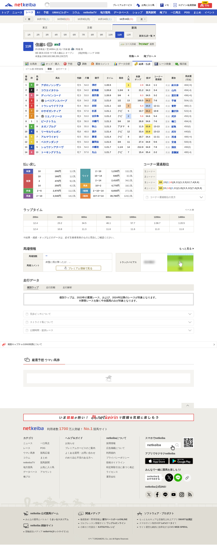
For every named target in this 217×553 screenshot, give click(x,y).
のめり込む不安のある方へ (79, 457)
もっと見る (185, 248)
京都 (89, 27)
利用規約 (111, 453)
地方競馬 (105, 12)
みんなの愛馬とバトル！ (47, 519)
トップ (5, 12)
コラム (76, 12)
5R (65, 34)
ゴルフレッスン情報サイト (103, 523)
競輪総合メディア (46, 531)
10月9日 (84, 19)
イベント (210, 12)
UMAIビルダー (60, 12)
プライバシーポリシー (117, 457)
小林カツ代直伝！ (97, 527)
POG (187, 12)
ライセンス (112, 472)
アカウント (46, 472)
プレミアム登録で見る (80, 268)
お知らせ (69, 443)
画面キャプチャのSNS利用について (22, 344)
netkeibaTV (90, 12)
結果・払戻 (142, 64)
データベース (121, 12)
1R (29, 34)
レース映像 (162, 64)
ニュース (17, 12)
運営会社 (111, 476)
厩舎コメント (100, 64)
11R (119, 34)
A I (38, 12)
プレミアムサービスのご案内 (80, 448)
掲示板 (181, 64)
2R (38, 34)
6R (74, 34)
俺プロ (163, 12)
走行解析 (67, 287)
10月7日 (43, 19)
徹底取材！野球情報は (103, 519)
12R (129, 34)
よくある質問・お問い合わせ (80, 453)
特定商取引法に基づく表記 (120, 467)
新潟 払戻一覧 (145, 36)
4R (56, 34)
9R (101, 34)
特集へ (132, 56)
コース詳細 (128, 44)
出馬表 (31, 64)
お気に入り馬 (47, 467)
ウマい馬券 (29, 453)
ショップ (137, 12)
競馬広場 (45, 453)
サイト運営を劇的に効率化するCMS (163, 527)
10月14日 (105, 19)
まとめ (197, 12)
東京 (44, 27)
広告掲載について (115, 448)
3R (47, 34)
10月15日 (126, 19)
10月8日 (63, 19)
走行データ (61, 69)
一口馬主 (176, 12)
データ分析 (122, 64)
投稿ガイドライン (115, 462)
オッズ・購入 (50, 64)
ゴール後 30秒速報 (34, 69)
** (46, 256)
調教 (82, 64)
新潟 (134, 27)
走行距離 (50, 287)
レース (29, 12)
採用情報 (111, 443)
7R (83, 34)
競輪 (204, 5)
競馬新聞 (151, 12)
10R (110, 34)
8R (92, 34)
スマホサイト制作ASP (158, 523)
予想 (46, 12)
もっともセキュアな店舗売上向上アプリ (165, 519)
